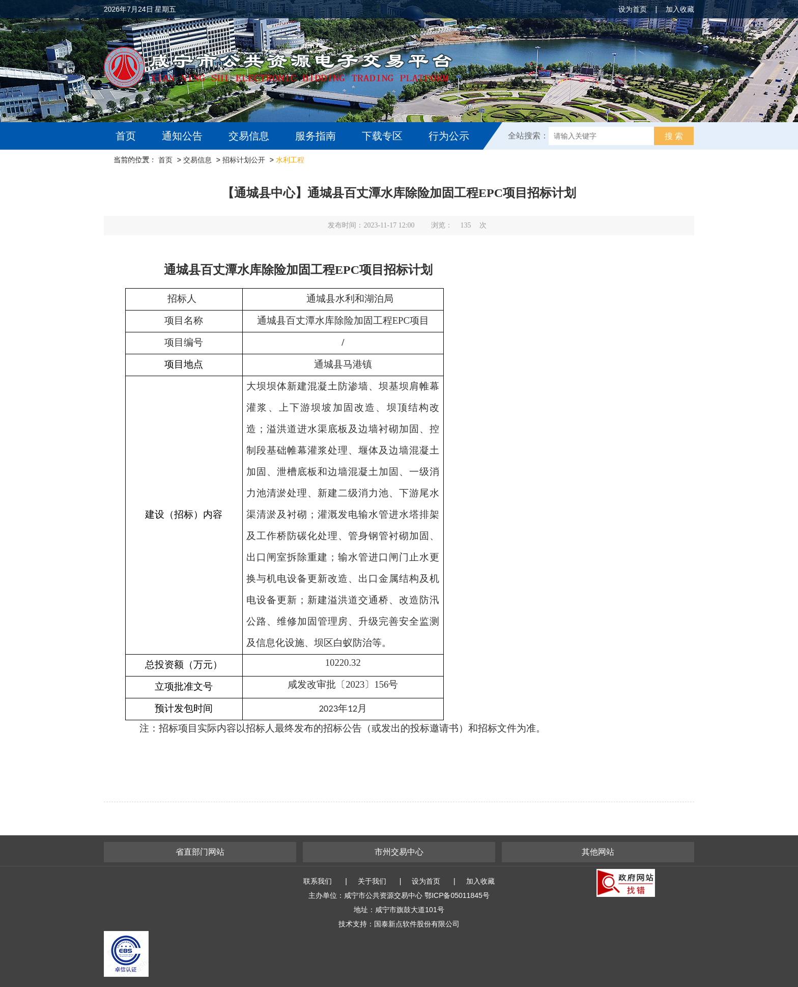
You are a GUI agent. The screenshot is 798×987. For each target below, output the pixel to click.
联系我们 (317, 881)
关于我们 (372, 881)
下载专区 (382, 136)
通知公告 (182, 136)
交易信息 (249, 136)
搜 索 (674, 136)
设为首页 (632, 9)
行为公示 (449, 136)
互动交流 (138, 163)
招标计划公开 (243, 160)
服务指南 (315, 136)
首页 (126, 136)
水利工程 (290, 160)
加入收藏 (680, 9)
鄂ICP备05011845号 (457, 895)
